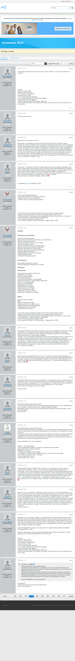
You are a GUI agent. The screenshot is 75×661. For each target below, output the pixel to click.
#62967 (71, 465)
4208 (53, 596)
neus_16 (7, 335)
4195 (15, 596)
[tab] (14, 58)
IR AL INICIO (62, 605)
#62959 (71, 164)
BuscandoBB (7, 200)
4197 (26, 596)
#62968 (71, 489)
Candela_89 (7, 145)
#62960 (71, 192)
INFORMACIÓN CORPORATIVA (39, 605)
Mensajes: (6, 85)
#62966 (71, 425)
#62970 (71, 560)
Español (6, 605)
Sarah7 (7, 171)
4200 (42, 596)
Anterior (5, 596)
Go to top (70, 605)
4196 (20, 596)
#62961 (71, 228)
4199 (37, 596)
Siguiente (71, 596)
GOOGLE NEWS (53, 605)
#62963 (71, 353)
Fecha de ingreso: (7, 82)
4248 (58, 596)
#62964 (71, 377)
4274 (64, 596)
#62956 (71, 68)
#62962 (71, 328)
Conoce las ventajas (63, 28)
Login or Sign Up (66, 1)
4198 (31, 596)
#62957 (71, 113)
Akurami (7, 568)
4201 (48, 596)
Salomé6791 (7, 121)
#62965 (71, 401)
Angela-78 (7, 497)
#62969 (71, 514)
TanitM (7, 432)
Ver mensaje (33, 564)
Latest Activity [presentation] (14, 58)
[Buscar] (61, 8)
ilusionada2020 (7, 76)
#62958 (71, 137)
